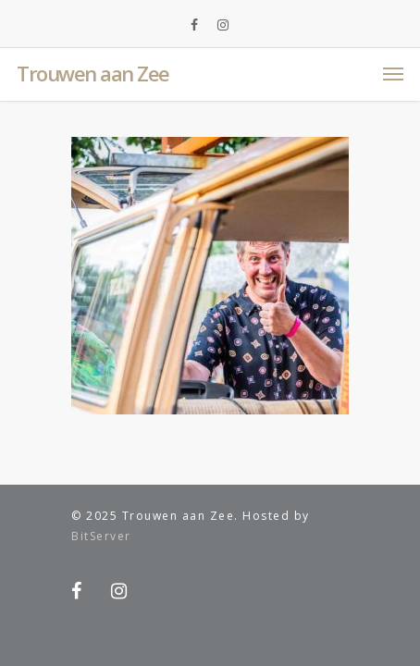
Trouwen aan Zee (93, 73)
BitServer (101, 536)
